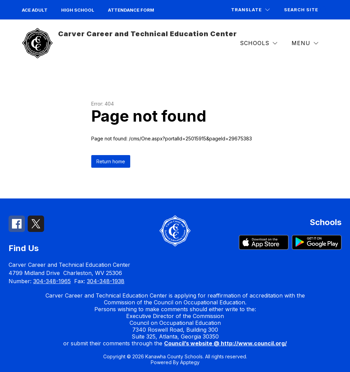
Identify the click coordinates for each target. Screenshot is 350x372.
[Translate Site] (250, 9)
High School (77, 10)
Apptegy (190, 362)
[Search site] (305, 9)
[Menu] (305, 43)
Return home (110, 161)
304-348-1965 (52, 281)
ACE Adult (35, 10)
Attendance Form (131, 10)
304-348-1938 (105, 281)
